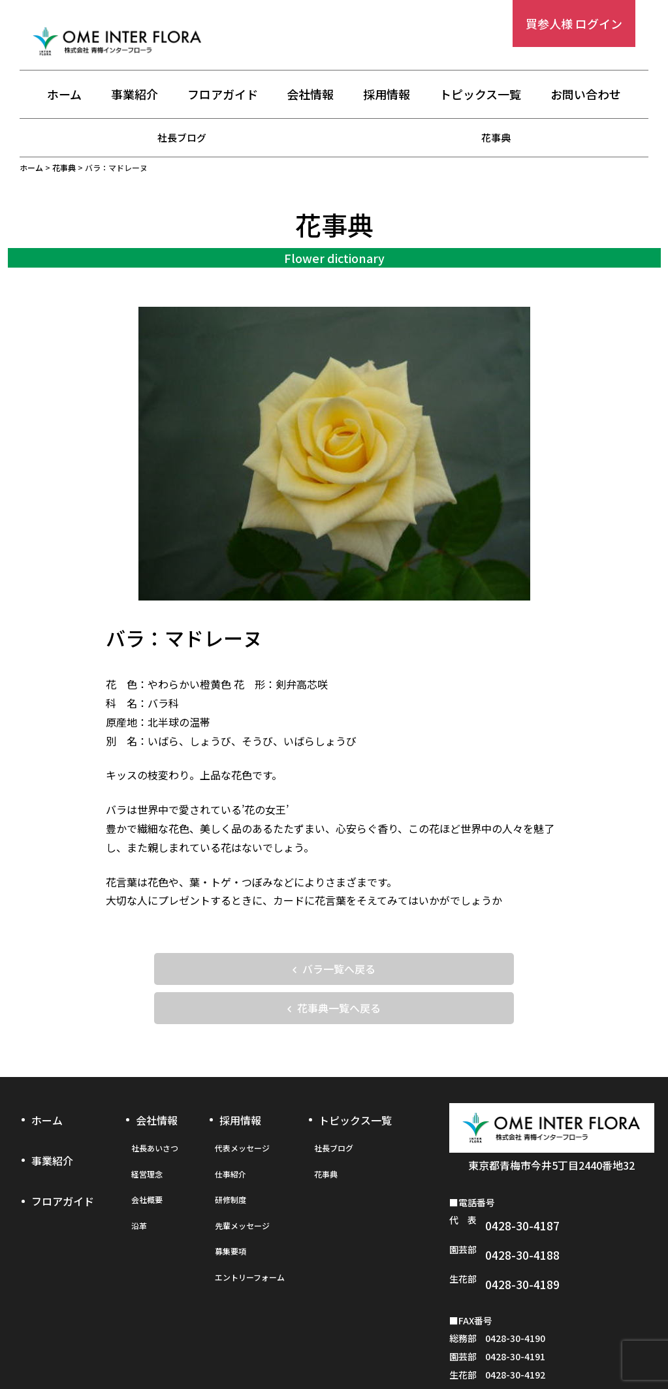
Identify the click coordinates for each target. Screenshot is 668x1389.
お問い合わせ (585, 95)
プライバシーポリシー (333, 1347)
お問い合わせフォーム (547, 1347)
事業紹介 (134, 95)
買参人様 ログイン (574, 23)
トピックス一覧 (480, 95)
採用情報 (386, 95)
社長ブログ (182, 137)
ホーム (64, 95)
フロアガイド (222, 95)
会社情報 (310, 95)
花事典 (496, 137)
